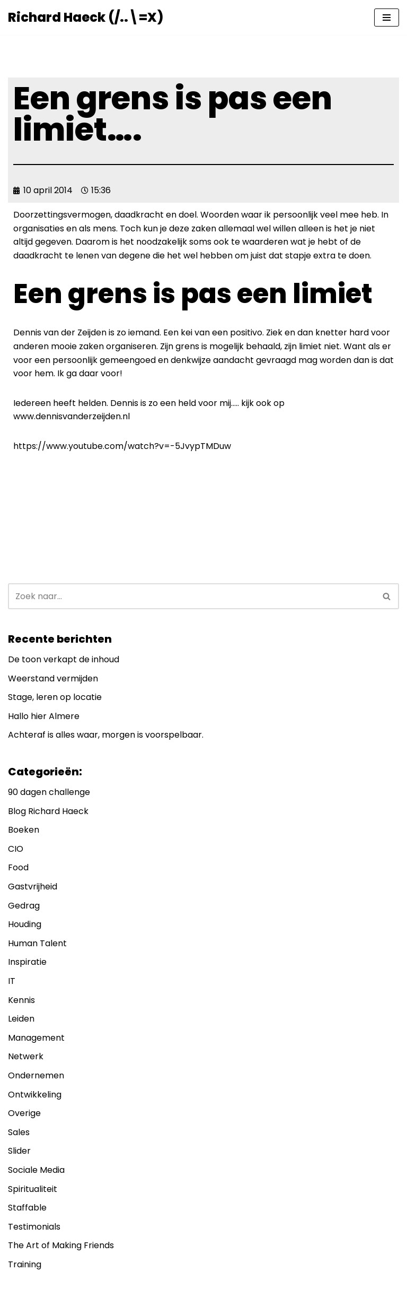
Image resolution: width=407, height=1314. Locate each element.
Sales (19, 1132)
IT (11, 981)
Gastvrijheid (32, 886)
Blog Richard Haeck (48, 811)
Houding (24, 924)
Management (36, 1038)
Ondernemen (36, 1075)
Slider (19, 1151)
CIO (15, 849)
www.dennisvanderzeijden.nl (71, 416)
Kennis (21, 1000)
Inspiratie (27, 962)
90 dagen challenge (49, 792)
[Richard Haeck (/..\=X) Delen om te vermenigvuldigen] (85, 17)
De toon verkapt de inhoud (63, 659)
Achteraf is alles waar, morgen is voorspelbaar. (106, 735)
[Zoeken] (191, 596)
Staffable (27, 1207)
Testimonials (34, 1227)
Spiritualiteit (32, 1189)
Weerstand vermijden (53, 678)
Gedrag (24, 906)
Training (24, 1264)
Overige (24, 1113)
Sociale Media (36, 1170)
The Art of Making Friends (61, 1245)
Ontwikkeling (34, 1094)
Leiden (21, 1019)
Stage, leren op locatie (55, 697)
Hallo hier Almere (43, 716)
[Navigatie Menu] (386, 17)
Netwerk (25, 1056)
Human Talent (37, 943)
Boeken (23, 830)
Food (18, 867)
